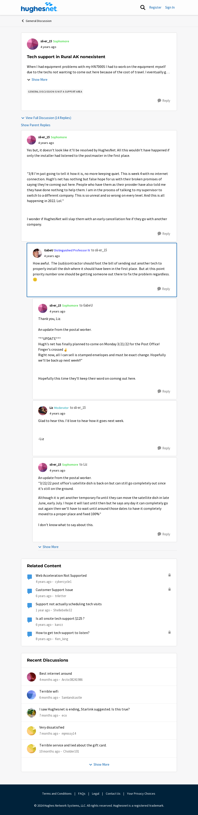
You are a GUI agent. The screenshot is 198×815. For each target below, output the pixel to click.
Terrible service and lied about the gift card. (72, 745)
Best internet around (55, 673)
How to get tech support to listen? (63, 633)
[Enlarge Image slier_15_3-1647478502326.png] (65, 349)
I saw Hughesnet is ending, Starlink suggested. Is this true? (84, 709)
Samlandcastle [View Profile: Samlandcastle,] (72, 697)
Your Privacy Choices (141, 793)
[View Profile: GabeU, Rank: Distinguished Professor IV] (37, 253)
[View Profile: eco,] (31, 712)
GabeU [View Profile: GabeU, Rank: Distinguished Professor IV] (48, 250)
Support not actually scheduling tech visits (69, 604)
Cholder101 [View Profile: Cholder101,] (71, 751)
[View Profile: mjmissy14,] (31, 730)
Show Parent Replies (35, 125)
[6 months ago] (48, 697)
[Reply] (164, 101)
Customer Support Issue (54, 590)
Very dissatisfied (51, 727)
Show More (37, 79)
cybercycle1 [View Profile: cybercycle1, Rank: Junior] (63, 581)
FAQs (81, 793)
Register (155, 7)
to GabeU (86, 305)
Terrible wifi (48, 691)
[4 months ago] (48, 679)
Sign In (170, 7)
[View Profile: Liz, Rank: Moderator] (42, 410)
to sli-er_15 (99, 250)
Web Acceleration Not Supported (61, 575)
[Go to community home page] (39, 7)
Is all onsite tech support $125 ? (60, 618)
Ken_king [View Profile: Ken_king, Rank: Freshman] (61, 639)
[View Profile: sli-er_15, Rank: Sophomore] (32, 44)
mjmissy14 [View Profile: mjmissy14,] (69, 733)
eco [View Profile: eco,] (64, 715)
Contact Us (113, 793)
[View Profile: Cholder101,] (31, 748)
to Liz (83, 464)
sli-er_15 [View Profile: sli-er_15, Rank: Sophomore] (46, 41)
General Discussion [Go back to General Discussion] (36, 21)
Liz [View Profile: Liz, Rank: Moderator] (51, 408)
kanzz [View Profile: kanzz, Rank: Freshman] (59, 624)
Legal (95, 793)
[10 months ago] (49, 751)
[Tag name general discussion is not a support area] (55, 91)
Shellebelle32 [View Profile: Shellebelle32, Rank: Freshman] (62, 610)
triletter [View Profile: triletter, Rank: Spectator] (60, 596)
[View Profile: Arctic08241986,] (31, 677)
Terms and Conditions (57, 793)
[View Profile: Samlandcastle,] (31, 694)
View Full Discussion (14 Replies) (46, 118)
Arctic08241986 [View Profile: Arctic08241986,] (72, 679)
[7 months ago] (48, 715)
